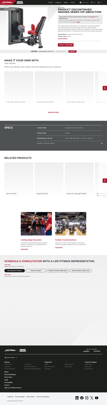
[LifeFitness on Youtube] (96, 398)
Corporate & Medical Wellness (32, 368)
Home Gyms (27, 364)
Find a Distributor (10, 374)
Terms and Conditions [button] (42, 396)
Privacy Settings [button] (20, 396)
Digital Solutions (69, 364)
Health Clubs (8, 364)
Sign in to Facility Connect (12, 387)
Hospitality (7, 366)
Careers (6, 385)
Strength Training (49, 366)
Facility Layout (89, 364)
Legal (6, 380)
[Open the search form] (93, 2)
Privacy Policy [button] (30, 396)
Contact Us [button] (10, 396)
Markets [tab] (50, 2)
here (92, 17)
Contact (72, 2)
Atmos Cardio (68, 366)
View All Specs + (63, 38)
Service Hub (88, 366)
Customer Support (35, 270)
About (6, 372)
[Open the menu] (100, 2)
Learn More (24, 249)
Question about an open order (81, 270)
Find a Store (8, 377)
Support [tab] (66, 2)
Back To (7, 6)
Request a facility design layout (58, 270)
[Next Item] (105, 88)
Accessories (48, 368)
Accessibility (8, 382)
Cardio (46, 364)
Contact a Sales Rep (65, 45)
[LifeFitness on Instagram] (86, 398)
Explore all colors (53, 112)
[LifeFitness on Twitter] (91, 398)
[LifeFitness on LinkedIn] (77, 398)
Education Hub (89, 368)
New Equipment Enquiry (15, 270)
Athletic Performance (30, 366)
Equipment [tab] (58, 2)
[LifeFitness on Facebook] (82, 398)
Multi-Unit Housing (9, 368)
